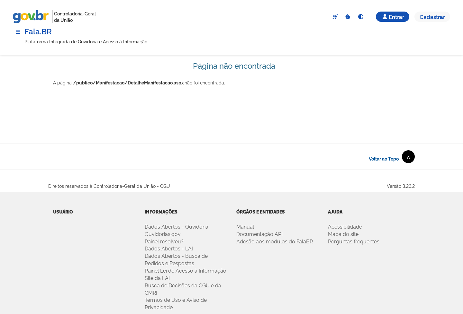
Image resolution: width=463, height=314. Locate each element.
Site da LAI (157, 277)
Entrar (392, 16)
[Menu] (18, 32)
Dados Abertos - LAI (169, 248)
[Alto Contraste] (360, 17)
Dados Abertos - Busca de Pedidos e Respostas (176, 259)
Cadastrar (432, 16)
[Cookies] (347, 17)
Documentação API (259, 233)
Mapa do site (343, 233)
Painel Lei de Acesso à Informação (185, 270)
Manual (245, 226)
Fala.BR (38, 31)
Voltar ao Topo (392, 156)
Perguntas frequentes (353, 241)
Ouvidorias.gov (163, 233)
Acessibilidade (345, 226)
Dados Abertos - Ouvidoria (176, 226)
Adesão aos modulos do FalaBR (274, 241)
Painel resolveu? (164, 241)
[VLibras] (335, 17)
